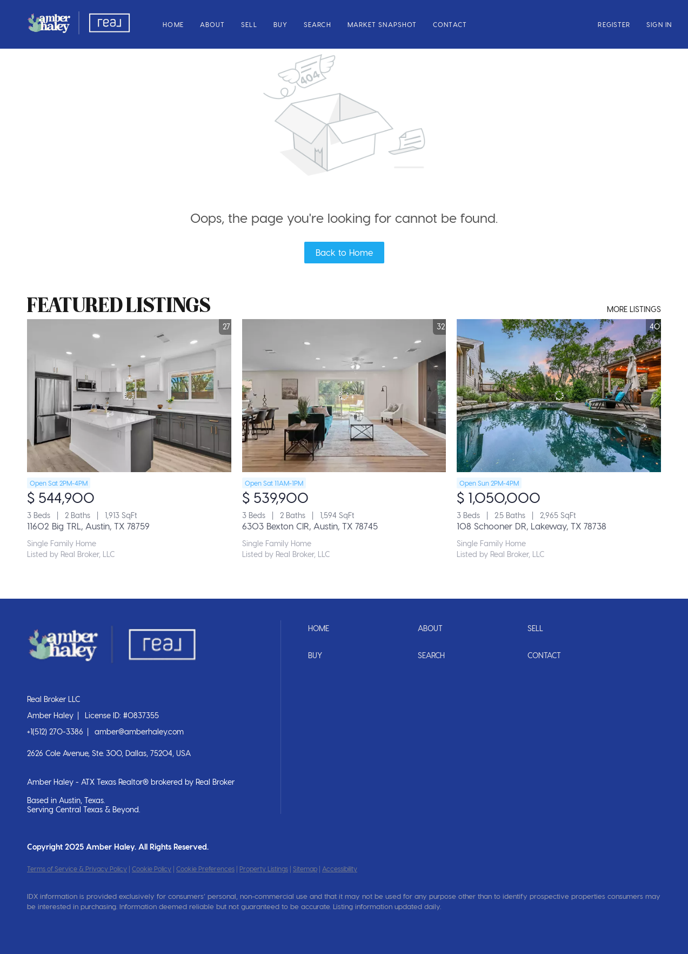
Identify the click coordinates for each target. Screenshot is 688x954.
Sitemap (305, 868)
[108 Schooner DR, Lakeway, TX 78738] (559, 395)
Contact (450, 24)
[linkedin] (71, 925)
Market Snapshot (382, 24)
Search (317, 24)
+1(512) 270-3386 (55, 731)
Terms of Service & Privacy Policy (77, 868)
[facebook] (40, 925)
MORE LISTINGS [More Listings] (634, 309)
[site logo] (119, 681)
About (212, 24)
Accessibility (339, 868)
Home (173, 24)
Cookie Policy (151, 868)
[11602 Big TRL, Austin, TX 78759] (129, 395)
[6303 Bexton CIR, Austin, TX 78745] (344, 395)
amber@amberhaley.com (139, 731)
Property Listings (263, 868)
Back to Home (344, 252)
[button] (78, 24)
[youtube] (134, 925)
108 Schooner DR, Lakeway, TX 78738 (531, 526)
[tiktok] (165, 925)
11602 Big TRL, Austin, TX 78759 (88, 526)
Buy (280, 24)
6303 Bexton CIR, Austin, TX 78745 (310, 526)
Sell (249, 24)
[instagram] (103, 925)
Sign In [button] (659, 24)
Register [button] (614, 24)
